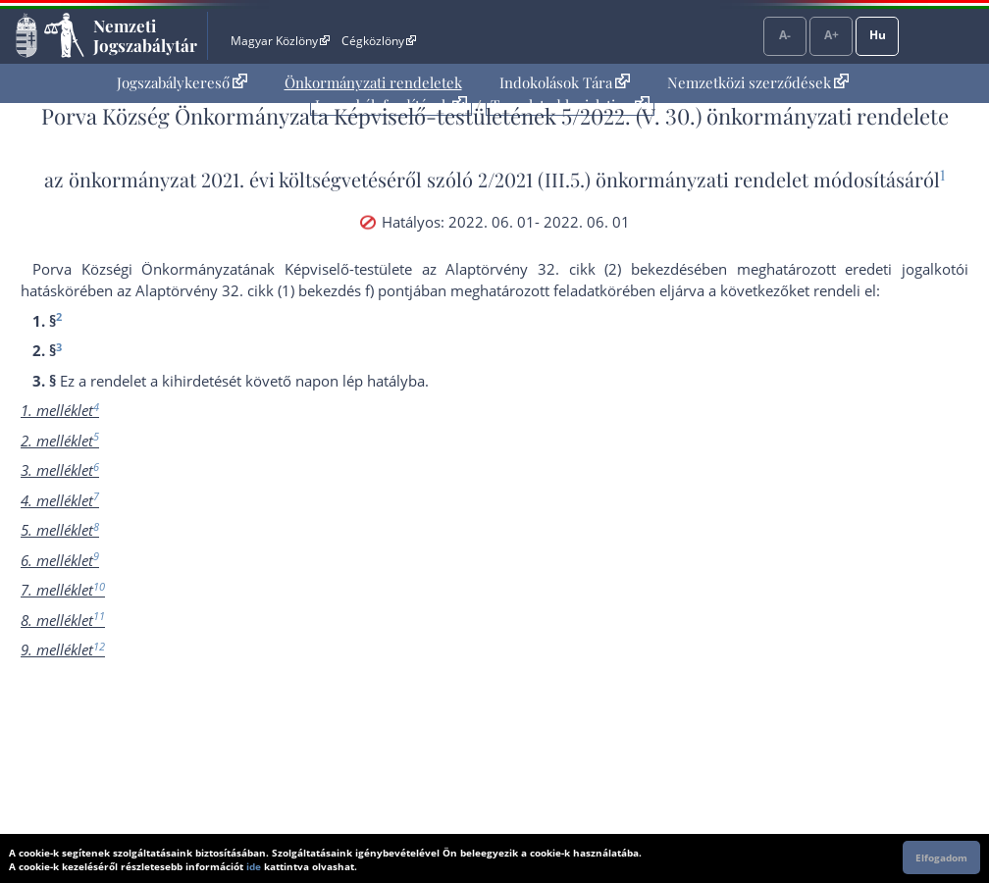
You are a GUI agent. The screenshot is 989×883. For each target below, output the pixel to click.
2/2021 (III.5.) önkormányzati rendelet (643, 179)
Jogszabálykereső (182, 82)
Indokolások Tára (564, 82)
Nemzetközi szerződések (758, 82)
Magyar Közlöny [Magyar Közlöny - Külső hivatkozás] (280, 40)
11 (99, 615)
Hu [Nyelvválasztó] (877, 34)
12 (99, 646)
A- (785, 34)
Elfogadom (941, 857)
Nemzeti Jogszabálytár (145, 35)
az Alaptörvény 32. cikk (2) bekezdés (558, 269)
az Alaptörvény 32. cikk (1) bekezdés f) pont (263, 290)
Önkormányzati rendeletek (373, 82)
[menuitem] (182, 83)
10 (99, 586)
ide (253, 866)
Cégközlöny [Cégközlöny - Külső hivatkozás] (378, 40)
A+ (831, 34)
